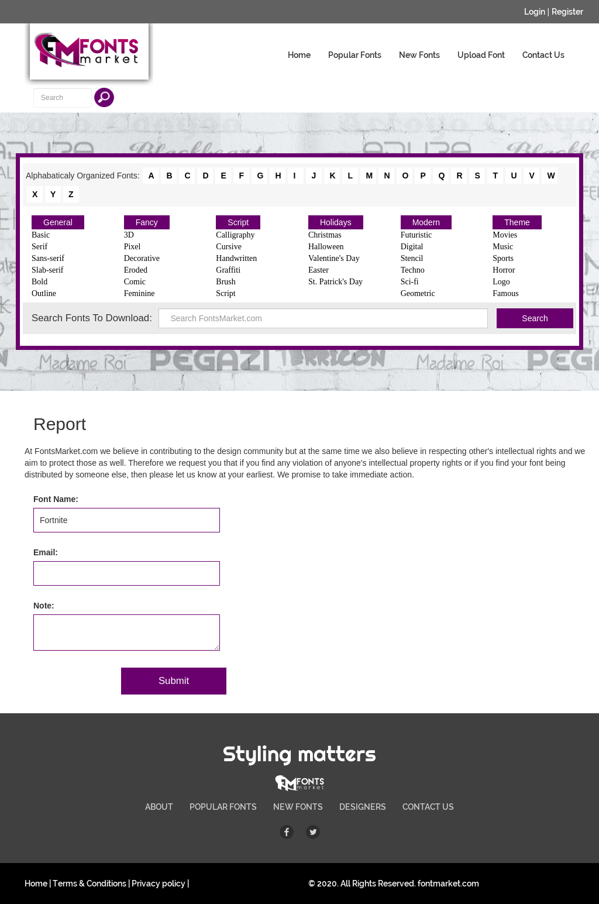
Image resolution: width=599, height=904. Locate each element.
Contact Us (543, 55)
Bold (39, 281)
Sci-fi (410, 281)
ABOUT (159, 807)
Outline (44, 293)
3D (129, 235)
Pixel (132, 246)
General (58, 222)
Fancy (147, 222)
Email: (45, 552)
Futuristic (416, 235)
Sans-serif (48, 258)
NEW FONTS (298, 807)
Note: (43, 605)
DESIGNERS (362, 807)
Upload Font (481, 55)
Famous (505, 293)
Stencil (412, 258)
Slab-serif (47, 270)
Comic (135, 281)
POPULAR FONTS (223, 807)
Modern (426, 222)
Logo (501, 281)
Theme (517, 222)
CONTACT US (428, 807)
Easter (318, 270)
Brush (225, 281)
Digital (412, 246)
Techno (413, 270)
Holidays (336, 222)
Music (503, 246)
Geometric (418, 293)
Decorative (142, 258)
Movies (505, 235)
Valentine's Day (334, 258)
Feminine (139, 293)
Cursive (229, 246)
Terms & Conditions (89, 883)
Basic (41, 235)
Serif (39, 246)
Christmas (325, 235)
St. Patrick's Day (335, 281)
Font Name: (55, 499)
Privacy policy (158, 883)
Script (238, 222)
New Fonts (419, 55)
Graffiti (228, 270)
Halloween (326, 246)
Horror (504, 270)
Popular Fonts (354, 55)
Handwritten (236, 258)
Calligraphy (235, 235)
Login (534, 11)
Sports (503, 258)
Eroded (135, 270)
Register (567, 11)
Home (299, 55)
